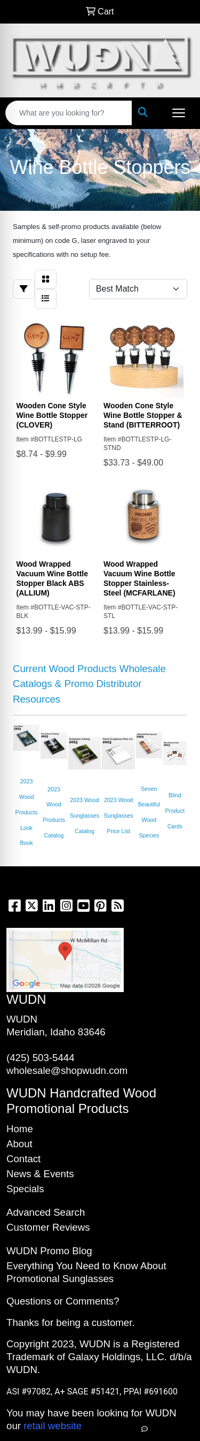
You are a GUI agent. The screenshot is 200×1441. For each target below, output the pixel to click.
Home (19, 1128)
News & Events (40, 1173)
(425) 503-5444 (40, 1057)
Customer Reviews (48, 1227)
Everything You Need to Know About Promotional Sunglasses (86, 1272)
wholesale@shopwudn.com (66, 1070)
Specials (25, 1188)
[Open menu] (178, 113)
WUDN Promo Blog (49, 1250)
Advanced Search (45, 1212)
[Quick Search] (68, 113)
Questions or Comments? (62, 1301)
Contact (23, 1158)
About (19, 1143)
